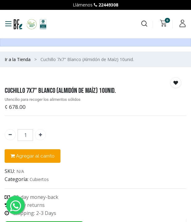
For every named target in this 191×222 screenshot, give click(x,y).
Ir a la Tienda (18, 59)
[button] (175, 82)
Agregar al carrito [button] (32, 156)
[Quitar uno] (10, 134)
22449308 (108, 5)
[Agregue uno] (40, 134)
